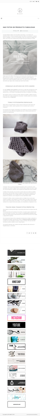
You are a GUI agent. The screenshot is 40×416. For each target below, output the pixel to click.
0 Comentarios (25, 30)
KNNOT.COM (12, 414)
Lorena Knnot (35, 414)
